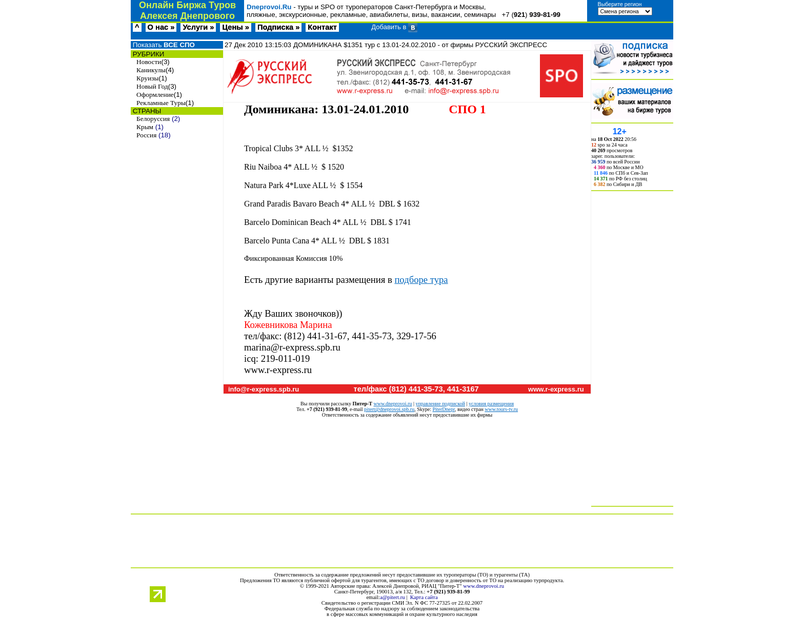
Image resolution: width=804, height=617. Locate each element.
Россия (146, 135)
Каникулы (151, 70)
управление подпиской (440, 403)
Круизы (147, 78)
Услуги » (198, 27)
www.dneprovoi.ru (393, 403)
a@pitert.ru (392, 597)
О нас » (161, 27)
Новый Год (152, 86)
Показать (163, 45)
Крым (144, 127)
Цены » (235, 27)
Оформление (155, 94)
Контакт (322, 27)
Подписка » (278, 27)
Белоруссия (153, 118)
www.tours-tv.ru (501, 409)
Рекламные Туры (161, 103)
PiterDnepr (443, 409)
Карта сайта (424, 597)
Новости (148, 62)
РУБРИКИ (147, 54)
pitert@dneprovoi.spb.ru (389, 409)
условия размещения (491, 403)
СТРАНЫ (146, 111)
